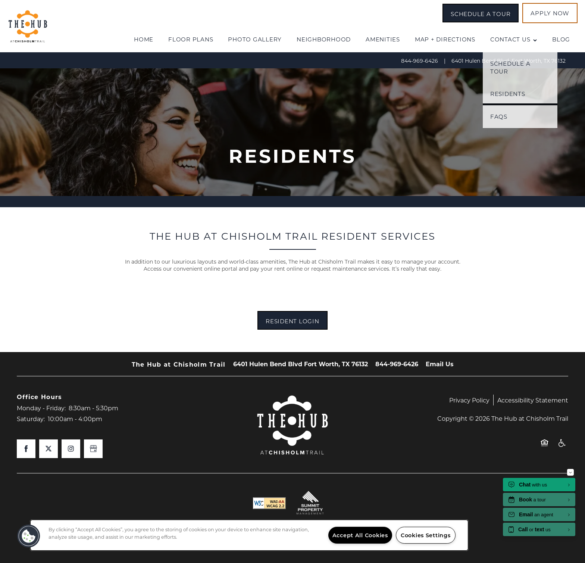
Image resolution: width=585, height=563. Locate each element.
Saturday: (31, 419)
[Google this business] (93, 448)
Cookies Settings (426, 535)
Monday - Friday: (41, 408)
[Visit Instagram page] (71, 448)
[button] (480, 13)
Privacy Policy (469, 400)
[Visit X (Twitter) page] (48, 448)
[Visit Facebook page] (26, 448)
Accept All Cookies (360, 535)
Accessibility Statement (532, 400)
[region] (249, 535)
